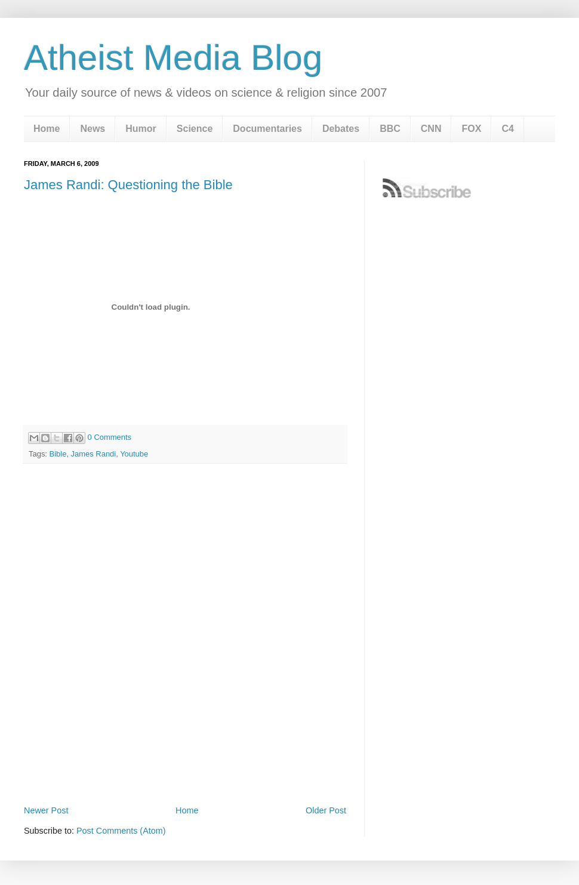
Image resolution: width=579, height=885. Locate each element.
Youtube (134, 453)
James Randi (93, 453)
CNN (431, 129)
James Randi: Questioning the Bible (128, 184)
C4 (507, 129)
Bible (58, 453)
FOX (471, 129)
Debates (340, 129)
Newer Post (46, 810)
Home (46, 129)
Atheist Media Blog (173, 58)
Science (194, 129)
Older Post (326, 810)
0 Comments (109, 437)
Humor (140, 129)
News (92, 129)
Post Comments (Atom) (121, 830)
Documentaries (267, 129)
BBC (390, 129)
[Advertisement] (112, 675)
